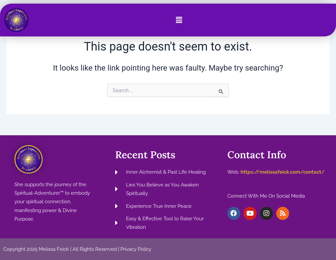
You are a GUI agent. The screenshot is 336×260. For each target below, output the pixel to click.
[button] (178, 20)
